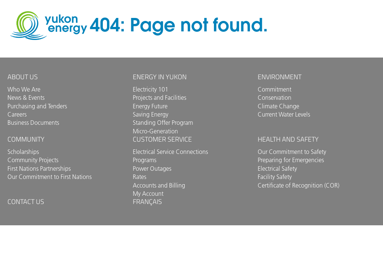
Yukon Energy (48, 25)
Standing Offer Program (163, 122)
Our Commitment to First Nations (49, 176)
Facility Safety (275, 176)
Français (147, 202)
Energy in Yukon (160, 77)
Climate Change (278, 106)
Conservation (274, 97)
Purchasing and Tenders (37, 106)
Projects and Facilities (159, 97)
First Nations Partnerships (39, 168)
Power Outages (152, 168)
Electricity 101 (150, 89)
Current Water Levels (284, 114)
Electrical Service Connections (170, 151)
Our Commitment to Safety (292, 151)
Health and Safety (288, 139)
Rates (139, 176)
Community (26, 139)
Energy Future (150, 106)
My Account (148, 193)
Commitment (274, 89)
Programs (144, 160)
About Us (22, 77)
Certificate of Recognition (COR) (298, 185)
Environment (279, 77)
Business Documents (33, 122)
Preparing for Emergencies (291, 160)
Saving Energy (150, 114)
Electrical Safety (277, 168)
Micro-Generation (155, 131)
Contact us (25, 202)
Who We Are (23, 89)
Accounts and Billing (159, 185)
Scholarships (23, 151)
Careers (17, 114)
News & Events (26, 97)
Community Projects (32, 160)
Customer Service (162, 139)
